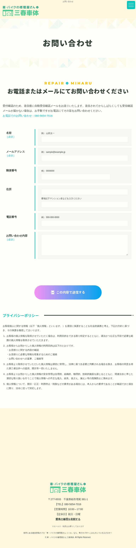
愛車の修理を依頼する (68, 519)
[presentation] (68, 271)
